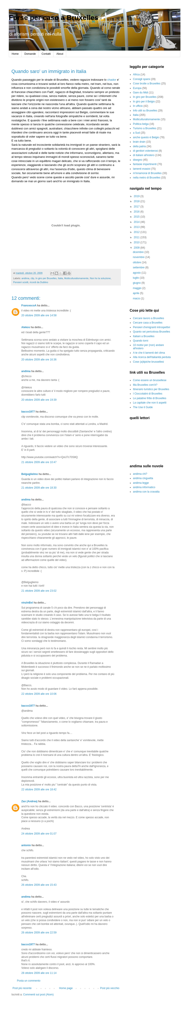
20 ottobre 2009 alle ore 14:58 (38, 315)
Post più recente (22, 988)
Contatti (46, 53)
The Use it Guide (143, 407)
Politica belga (141, 123)
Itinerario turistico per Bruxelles (151, 389)
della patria (139, 146)
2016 (137, 211)
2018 (137, 201)
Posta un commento (28, 980)
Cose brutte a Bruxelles (146, 83)
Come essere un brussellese (149, 380)
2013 (137, 227)
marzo (137, 298)
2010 (137, 242)
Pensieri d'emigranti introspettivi (151, 327)
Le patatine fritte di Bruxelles (149, 398)
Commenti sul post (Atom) (38, 994)
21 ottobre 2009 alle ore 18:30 (38, 487)
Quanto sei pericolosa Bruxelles (151, 331)
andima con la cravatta (146, 491)
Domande (30, 53)
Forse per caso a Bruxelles (53, 18)
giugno (137, 282)
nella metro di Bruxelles (146, 177)
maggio (137, 288)
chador (111, 79)
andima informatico (144, 487)
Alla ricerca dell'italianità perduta (152, 357)
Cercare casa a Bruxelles (147, 322)
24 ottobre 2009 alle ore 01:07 (38, 833)
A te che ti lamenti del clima (149, 352)
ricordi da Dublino (39, 282)
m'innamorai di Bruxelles (147, 173)
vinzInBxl (27, 602)
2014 (137, 222)
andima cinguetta (143, 478)
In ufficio (138, 105)
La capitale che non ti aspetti (149, 402)
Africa (136, 74)
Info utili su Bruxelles (145, 110)
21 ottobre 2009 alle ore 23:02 (38, 590)
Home (15, 53)
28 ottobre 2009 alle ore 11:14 (38, 973)
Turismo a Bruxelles (144, 128)
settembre (139, 267)
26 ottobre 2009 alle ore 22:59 (38, 932)
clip (32, 278)
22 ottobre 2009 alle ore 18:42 (38, 789)
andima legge (141, 482)
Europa (137, 88)
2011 (137, 237)
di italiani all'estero (143, 155)
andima (25, 278)
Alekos (25, 327)
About (59, 53)
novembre (139, 257)
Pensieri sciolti (20, 282)
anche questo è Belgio (146, 137)
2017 (137, 206)
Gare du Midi (140, 92)
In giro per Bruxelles (45, 278)
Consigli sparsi (141, 79)
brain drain (139, 141)
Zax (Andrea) (29, 801)
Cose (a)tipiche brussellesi (148, 361)
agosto (137, 272)
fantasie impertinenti (144, 164)
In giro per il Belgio (144, 101)
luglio (136, 277)
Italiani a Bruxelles (143, 336)
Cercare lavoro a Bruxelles (148, 318)
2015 (137, 216)
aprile (136, 293)
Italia (60, 278)
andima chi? (140, 473)
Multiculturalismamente (76, 278)
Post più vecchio (109, 988)
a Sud (136, 132)
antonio (26, 845)
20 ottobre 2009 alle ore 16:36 (38, 359)
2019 (137, 196)
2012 (137, 232)
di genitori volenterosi (145, 150)
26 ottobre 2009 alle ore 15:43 (38, 884)
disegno (137, 159)
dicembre (138, 252)
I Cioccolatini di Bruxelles (147, 393)
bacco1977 (28, 411)
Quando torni (140, 340)
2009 (137, 247)
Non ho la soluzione (100, 278)
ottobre (137, 262)
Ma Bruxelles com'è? (145, 384)
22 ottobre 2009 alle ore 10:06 (38, 693)
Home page (66, 988)
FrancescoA (28, 305)
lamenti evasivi (141, 168)
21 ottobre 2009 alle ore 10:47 (38, 462)
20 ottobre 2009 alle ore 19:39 (38, 399)
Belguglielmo (29, 474)
